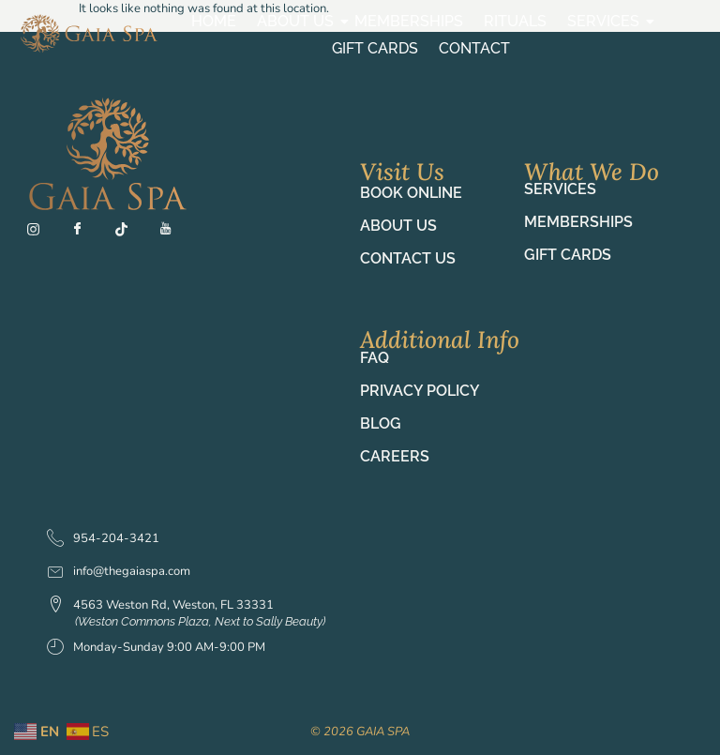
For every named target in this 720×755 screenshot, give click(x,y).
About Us (297, 21)
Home (213, 21)
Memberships (408, 21)
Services (605, 21)
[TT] (129, 233)
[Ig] (41, 233)
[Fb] (85, 233)
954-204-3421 (103, 539)
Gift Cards (375, 48)
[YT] (173, 233)
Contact (474, 48)
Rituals (515, 21)
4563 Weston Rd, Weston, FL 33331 (160, 606)
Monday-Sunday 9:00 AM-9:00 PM (156, 648)
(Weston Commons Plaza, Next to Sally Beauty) (200, 621)
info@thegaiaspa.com (118, 572)
